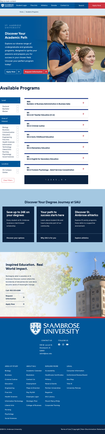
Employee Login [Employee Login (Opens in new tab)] (32, 397)
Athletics (44, 5)
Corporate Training (52, 405)
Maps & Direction (33, 388)
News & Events (51, 384)
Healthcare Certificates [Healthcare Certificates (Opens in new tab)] (54, 375)
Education (9, 384)
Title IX (69, 384)
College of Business (33, 405)
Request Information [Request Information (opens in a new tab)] (11, 297)
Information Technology (14, 401)
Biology (8, 371)
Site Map (70, 379)
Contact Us (64, 5)
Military (48, 379)
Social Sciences (11, 418)
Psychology (9, 414)
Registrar (48, 392)
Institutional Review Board (77, 375)
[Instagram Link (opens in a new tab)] (63, 345)
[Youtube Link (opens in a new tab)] (67, 345)
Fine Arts (34, 5)
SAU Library (50, 397)
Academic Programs (32, 12)
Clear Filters (8, 180)
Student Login (21, 5)
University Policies (74, 388)
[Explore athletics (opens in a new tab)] (87, 238)
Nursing (8, 409)
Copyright (76, 429)
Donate (54, 5)
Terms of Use (66, 429)
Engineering (9, 388)
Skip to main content (8, 1)
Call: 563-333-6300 (13, 290)
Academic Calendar (34, 371)
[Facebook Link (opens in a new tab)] (59, 345)
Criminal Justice (11, 379)
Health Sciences (11, 397)
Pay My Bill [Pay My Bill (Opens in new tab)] (30, 392)
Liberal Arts (9, 405)
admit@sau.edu (46, 353)
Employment (31, 384)
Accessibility (50, 371)
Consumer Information (75, 371)
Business (8, 375)
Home (21, 12)
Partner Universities (52, 388)
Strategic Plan (32, 401)
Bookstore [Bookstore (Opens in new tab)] (30, 375)
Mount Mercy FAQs (52, 401)
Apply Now (96, 5)
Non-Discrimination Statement (93, 429)
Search (81, 5)
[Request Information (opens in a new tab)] (35, 71)
